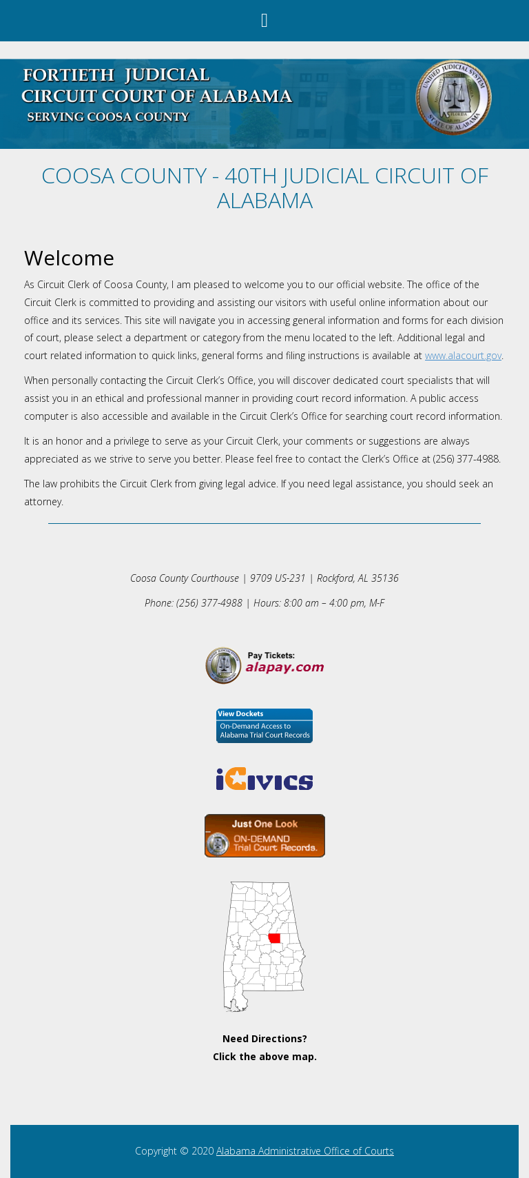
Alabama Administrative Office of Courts (305, 1150)
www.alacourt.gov (463, 355)
